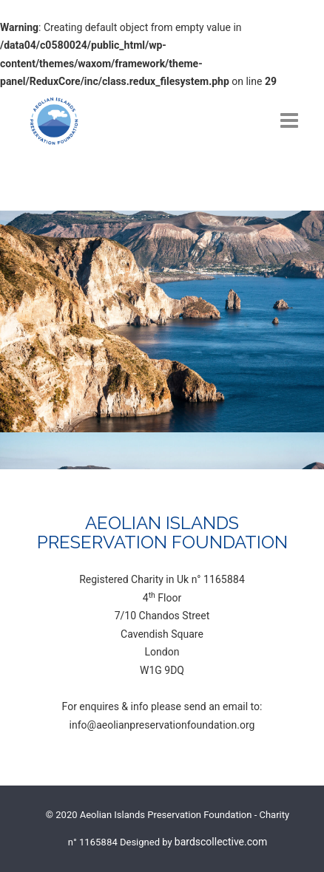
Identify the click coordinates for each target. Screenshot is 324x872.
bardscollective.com (221, 842)
